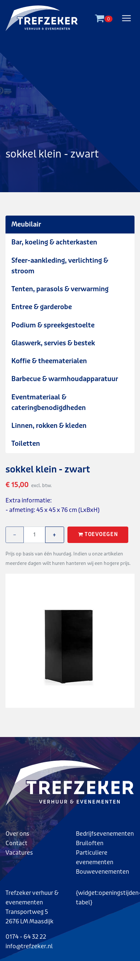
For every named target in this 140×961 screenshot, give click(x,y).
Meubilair (26, 224)
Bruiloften (89, 843)
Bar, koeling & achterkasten (54, 242)
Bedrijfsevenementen (105, 833)
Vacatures (19, 852)
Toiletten (25, 443)
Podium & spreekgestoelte (53, 325)
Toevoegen (98, 535)
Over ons (17, 833)
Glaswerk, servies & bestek (53, 343)
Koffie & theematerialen (49, 361)
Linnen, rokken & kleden (48, 425)
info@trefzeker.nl (29, 946)
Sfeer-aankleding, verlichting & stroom (59, 266)
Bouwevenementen (102, 871)
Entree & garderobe (41, 307)
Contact (16, 843)
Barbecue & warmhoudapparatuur (64, 379)
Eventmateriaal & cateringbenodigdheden (48, 402)
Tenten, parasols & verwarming (59, 289)
